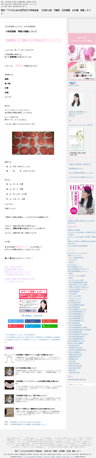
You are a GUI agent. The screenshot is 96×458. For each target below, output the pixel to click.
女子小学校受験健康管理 (76, 338)
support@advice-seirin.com (77, 379)
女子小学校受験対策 (74, 323)
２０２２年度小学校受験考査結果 (78, 245)
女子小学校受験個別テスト (77, 316)
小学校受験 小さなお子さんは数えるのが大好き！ (26, 422)
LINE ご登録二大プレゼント (15, 438)
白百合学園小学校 (74, 345)
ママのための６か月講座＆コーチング (81, 177)
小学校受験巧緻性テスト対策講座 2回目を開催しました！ (28, 424)
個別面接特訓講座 (74, 291)
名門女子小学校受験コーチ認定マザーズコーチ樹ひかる (78, 111)
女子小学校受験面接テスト (77, 320)
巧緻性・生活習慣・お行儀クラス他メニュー (27, 445)
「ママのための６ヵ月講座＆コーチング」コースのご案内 (67, 438)
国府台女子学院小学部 (75, 365)
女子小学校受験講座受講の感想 (78, 282)
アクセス (81, 440)
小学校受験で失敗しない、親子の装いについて (31, 395)
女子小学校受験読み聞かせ (77, 336)
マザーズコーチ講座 (75, 296)
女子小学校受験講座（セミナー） (78, 271)
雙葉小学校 (72, 370)
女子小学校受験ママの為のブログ (15, 337)
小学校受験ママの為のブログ (14, 339)
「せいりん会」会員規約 (44, 438)
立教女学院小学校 (74, 372)
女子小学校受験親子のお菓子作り (79, 334)
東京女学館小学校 (74, 363)
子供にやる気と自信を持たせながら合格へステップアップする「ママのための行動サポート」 (55, 443)
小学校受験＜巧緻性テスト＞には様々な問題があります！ (34, 355)
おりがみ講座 (73, 293)
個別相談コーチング (75, 300)
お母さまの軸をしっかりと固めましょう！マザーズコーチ (49, 440)
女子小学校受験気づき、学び (76, 341)
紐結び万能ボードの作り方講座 (78, 284)
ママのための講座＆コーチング (78, 289)
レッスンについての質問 (76, 280)
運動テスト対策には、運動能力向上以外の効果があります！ (35, 409)
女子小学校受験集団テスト (77, 314)
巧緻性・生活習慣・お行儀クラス (80, 164)
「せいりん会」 (72, 260)
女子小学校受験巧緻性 (75, 332)
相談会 (71, 278)
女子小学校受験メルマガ (75, 266)
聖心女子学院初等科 (75, 352)
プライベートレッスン (75, 298)
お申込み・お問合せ (72, 440)
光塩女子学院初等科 (75, 368)
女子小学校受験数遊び (75, 325)
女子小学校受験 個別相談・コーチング (81, 172)
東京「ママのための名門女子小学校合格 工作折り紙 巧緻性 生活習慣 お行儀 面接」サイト (48, 451)
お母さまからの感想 (28, 440)
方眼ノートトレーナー (74, 255)
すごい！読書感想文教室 (76, 257)
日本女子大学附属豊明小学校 (77, 350)
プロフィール (21, 441)
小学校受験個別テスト (44, 339)
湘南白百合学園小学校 (75, 354)
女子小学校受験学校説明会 (77, 305)
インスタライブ (72, 264)
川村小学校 (72, 361)
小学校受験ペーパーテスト (30, 339)
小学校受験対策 (38, 337)
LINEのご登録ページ (31, 438)
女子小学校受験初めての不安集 (78, 327)
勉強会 (71, 273)
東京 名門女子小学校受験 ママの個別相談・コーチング (54, 445)
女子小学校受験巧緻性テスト (77, 311)
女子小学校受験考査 (29, 334)
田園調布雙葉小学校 (75, 356)
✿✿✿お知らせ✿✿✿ (74, 230)
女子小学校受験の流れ (74, 302)
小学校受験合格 (48, 337)
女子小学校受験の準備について (25, 368)
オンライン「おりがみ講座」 (77, 275)
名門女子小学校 (29, 337)
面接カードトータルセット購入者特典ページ (34, 447)
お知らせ (71, 262)
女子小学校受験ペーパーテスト (14, 334)
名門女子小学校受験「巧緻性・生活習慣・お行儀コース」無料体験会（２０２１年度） (49, 441)
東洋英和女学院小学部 (75, 347)
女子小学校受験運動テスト (77, 318)
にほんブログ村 (73, 85)
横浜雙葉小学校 (73, 359)
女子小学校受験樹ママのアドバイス (78, 269)
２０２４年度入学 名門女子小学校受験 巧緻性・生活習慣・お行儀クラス (67, 447)
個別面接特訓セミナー (76, 168)
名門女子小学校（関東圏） (76, 343)
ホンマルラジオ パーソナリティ (78, 253)
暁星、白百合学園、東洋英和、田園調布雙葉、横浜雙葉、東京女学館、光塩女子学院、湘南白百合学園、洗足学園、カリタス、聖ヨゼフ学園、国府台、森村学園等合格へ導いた (48, 454)
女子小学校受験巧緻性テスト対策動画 (80, 329)
